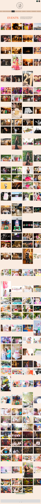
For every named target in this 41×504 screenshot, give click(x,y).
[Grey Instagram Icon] (21, 502)
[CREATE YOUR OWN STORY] (20, 493)
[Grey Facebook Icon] (19, 502)
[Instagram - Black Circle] (39, 1)
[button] (37, 0)
